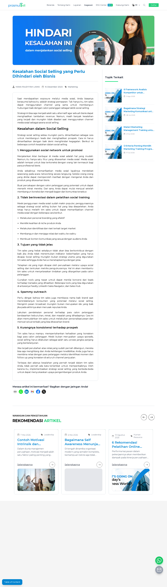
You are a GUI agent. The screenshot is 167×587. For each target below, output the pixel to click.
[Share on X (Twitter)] (43, 391)
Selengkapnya (36, 465)
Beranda (50, 5)
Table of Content (12, 582)
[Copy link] (15, 391)
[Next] (151, 417)
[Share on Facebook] (38, 391)
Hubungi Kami (122, 5)
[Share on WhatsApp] (20, 391)
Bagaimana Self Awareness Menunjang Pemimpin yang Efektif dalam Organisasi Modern (83, 442)
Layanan (77, 5)
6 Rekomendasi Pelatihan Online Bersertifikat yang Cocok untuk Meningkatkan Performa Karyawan (128, 445)
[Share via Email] (32, 391)
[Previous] (144, 417)
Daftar (154, 5)
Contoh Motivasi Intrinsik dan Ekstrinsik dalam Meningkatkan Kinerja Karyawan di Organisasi (35, 442)
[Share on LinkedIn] (26, 391)
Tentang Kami (63, 5)
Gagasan (88, 5)
